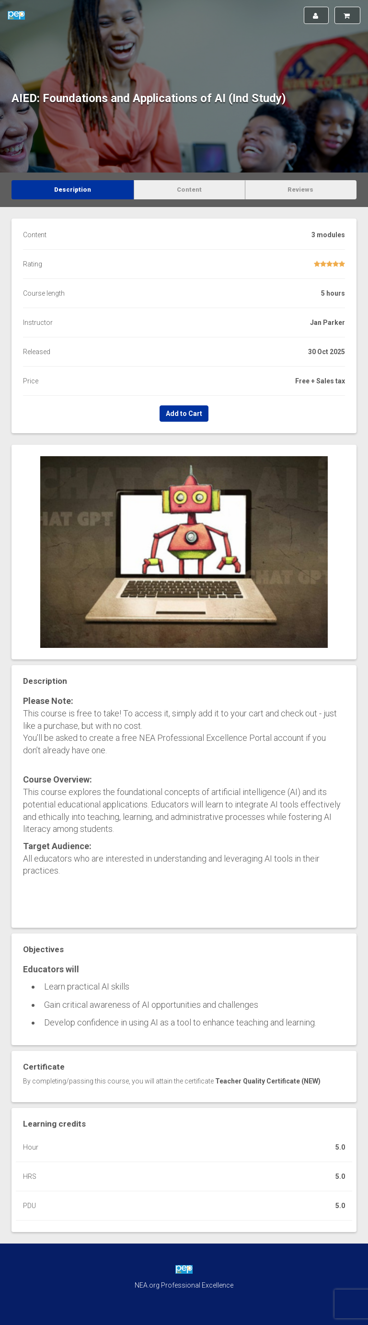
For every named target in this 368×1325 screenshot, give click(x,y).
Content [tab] (189, 189)
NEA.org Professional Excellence (184, 1285)
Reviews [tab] (300, 189)
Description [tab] (72, 189)
